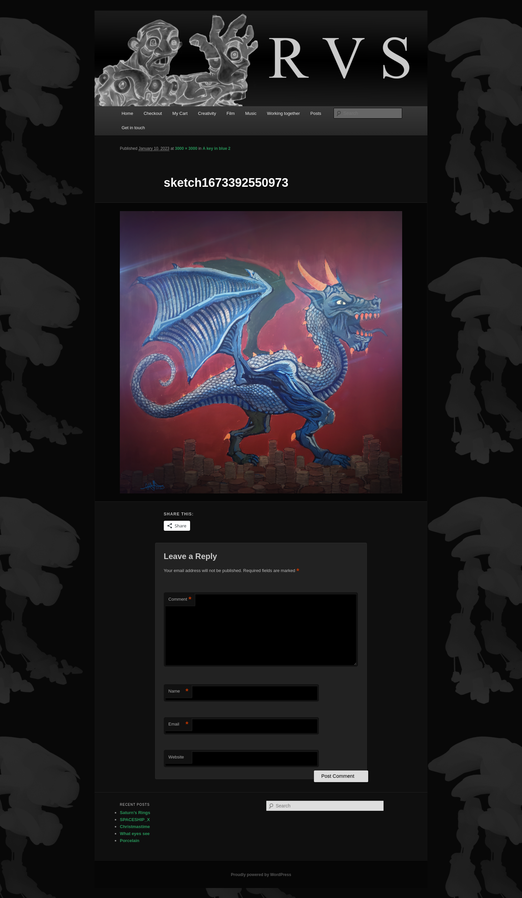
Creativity (207, 113)
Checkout (152, 113)
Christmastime (135, 826)
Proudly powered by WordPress (261, 874)
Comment (179, 599)
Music (251, 113)
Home (127, 113)
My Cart (180, 113)
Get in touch (133, 127)
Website (176, 756)
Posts (315, 113)
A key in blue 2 (217, 148)
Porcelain (129, 840)
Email (178, 724)
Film (230, 113)
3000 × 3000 (186, 148)
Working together (283, 113)
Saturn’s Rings (135, 812)
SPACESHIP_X (135, 819)
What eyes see (135, 833)
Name (178, 691)
